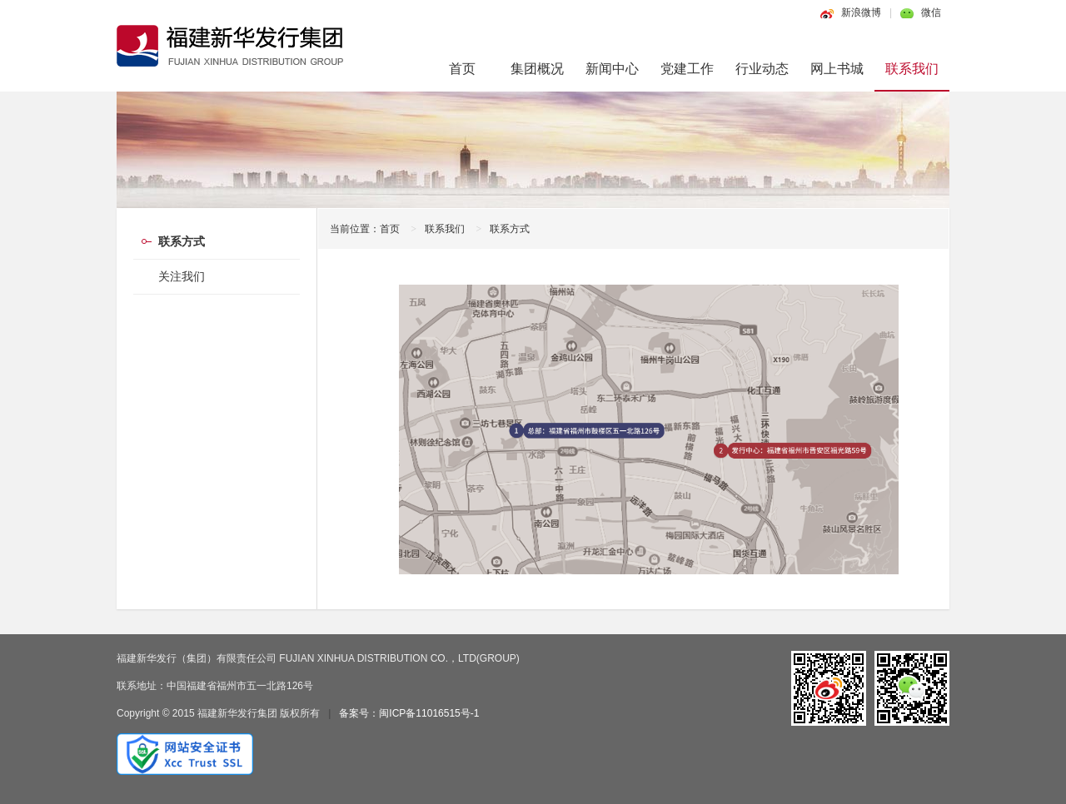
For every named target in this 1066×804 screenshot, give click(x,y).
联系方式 (510, 229)
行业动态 (762, 69)
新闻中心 (612, 69)
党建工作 (687, 69)
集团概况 (537, 69)
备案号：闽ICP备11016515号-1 (409, 713)
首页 (462, 69)
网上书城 (837, 69)
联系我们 (912, 69)
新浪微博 (861, 12)
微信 (931, 12)
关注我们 (181, 276)
